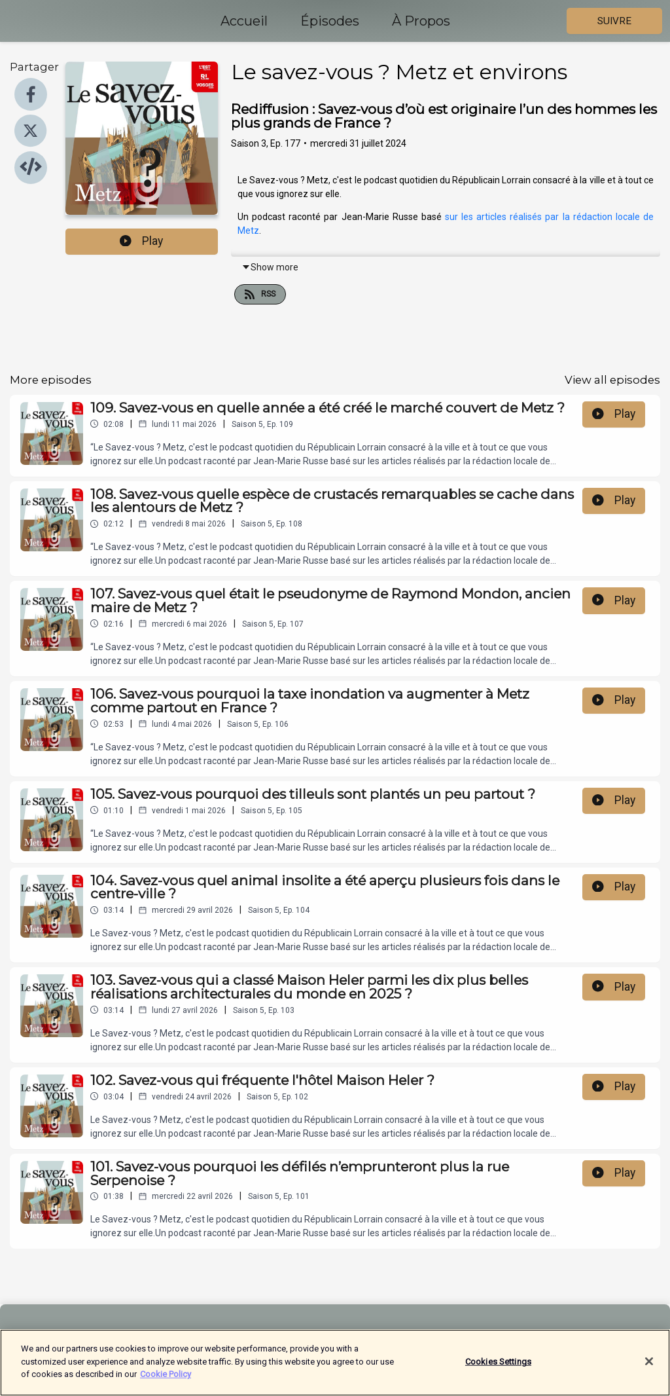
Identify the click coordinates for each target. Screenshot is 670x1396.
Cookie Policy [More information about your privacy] (165, 1379)
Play (141, 241)
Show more (269, 267)
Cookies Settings (498, 1366)
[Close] (649, 1365)
